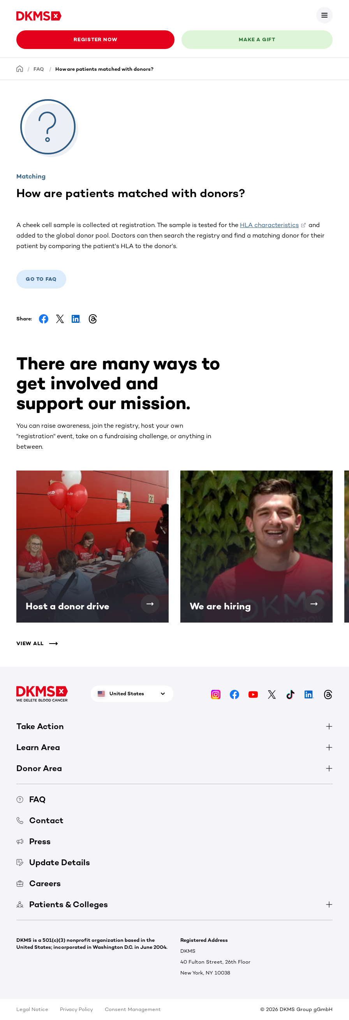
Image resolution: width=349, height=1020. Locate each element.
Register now (95, 39)
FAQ (38, 69)
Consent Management (133, 1009)
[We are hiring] (314, 604)
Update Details (53, 862)
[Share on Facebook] (43, 319)
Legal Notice (32, 1009)
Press (33, 841)
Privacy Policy (76, 1009)
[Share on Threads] (92, 319)
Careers (38, 883)
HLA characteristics (269, 225)
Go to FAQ (41, 279)
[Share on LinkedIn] (76, 319)
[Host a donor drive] (150, 604)
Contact (39, 820)
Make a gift (257, 39)
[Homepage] (19, 69)
